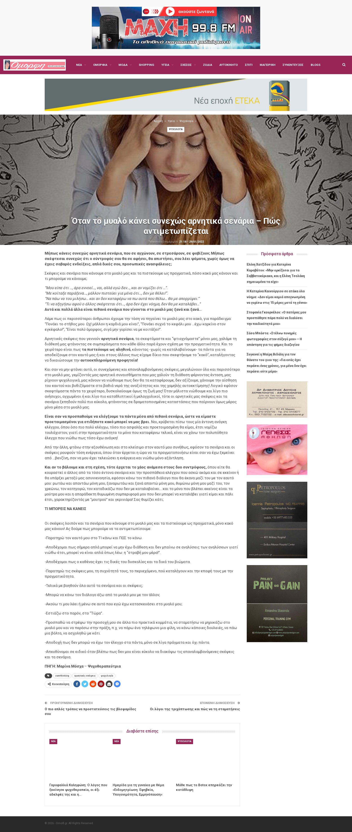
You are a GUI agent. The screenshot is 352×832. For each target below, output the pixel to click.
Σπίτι (249, 65)
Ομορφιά (100, 65)
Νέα (79, 65)
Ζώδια (207, 65)
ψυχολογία (107, 675)
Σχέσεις (186, 65)
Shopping (146, 65)
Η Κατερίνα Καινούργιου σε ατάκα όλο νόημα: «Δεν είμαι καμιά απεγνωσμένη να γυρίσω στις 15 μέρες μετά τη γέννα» (277, 296)
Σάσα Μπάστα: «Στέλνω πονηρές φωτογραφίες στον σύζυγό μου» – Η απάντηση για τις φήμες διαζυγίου (274, 338)
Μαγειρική (267, 65)
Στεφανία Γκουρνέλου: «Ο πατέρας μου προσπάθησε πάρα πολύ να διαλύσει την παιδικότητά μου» (276, 318)
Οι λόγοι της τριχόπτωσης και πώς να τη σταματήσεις (195, 709)
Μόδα (123, 65)
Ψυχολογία (176, 129)
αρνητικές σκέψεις (85, 675)
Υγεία (165, 65)
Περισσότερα (292, 65)
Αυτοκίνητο (228, 65)
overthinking (62, 675)
